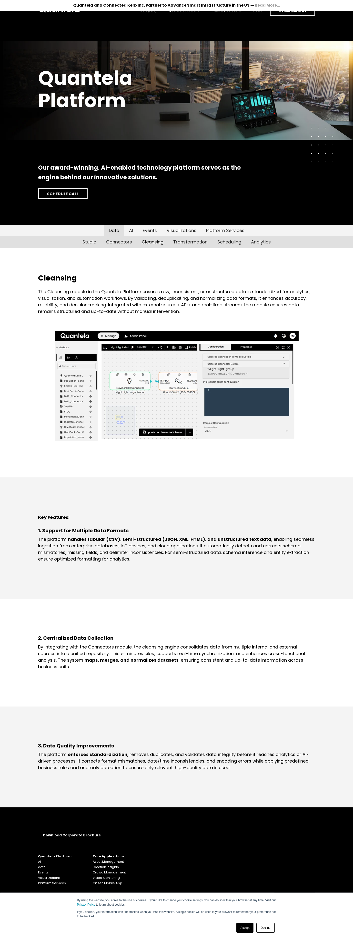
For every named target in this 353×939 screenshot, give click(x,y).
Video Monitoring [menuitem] (106, 877)
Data (114, 230)
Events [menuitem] (43, 872)
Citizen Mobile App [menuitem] (107, 883)
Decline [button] (265, 927)
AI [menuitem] (39, 861)
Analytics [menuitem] (261, 242)
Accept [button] (245, 927)
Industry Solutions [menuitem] (223, 25)
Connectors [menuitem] (119, 242)
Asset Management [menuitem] (108, 861)
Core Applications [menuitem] (109, 856)
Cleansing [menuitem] (152, 242)
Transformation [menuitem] (190, 242)
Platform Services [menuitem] (52, 883)
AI (131, 230)
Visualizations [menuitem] (49, 877)
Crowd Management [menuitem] (109, 872)
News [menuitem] (253, 25)
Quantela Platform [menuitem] (180, 25)
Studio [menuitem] (89, 242)
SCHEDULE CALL (290, 26)
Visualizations (181, 230)
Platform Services (225, 230)
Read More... (267, 5)
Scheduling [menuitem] (229, 242)
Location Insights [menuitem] (106, 867)
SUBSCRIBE (294, 856)
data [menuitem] (42, 867)
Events (150, 230)
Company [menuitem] (144, 25)
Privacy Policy (86, 904)
